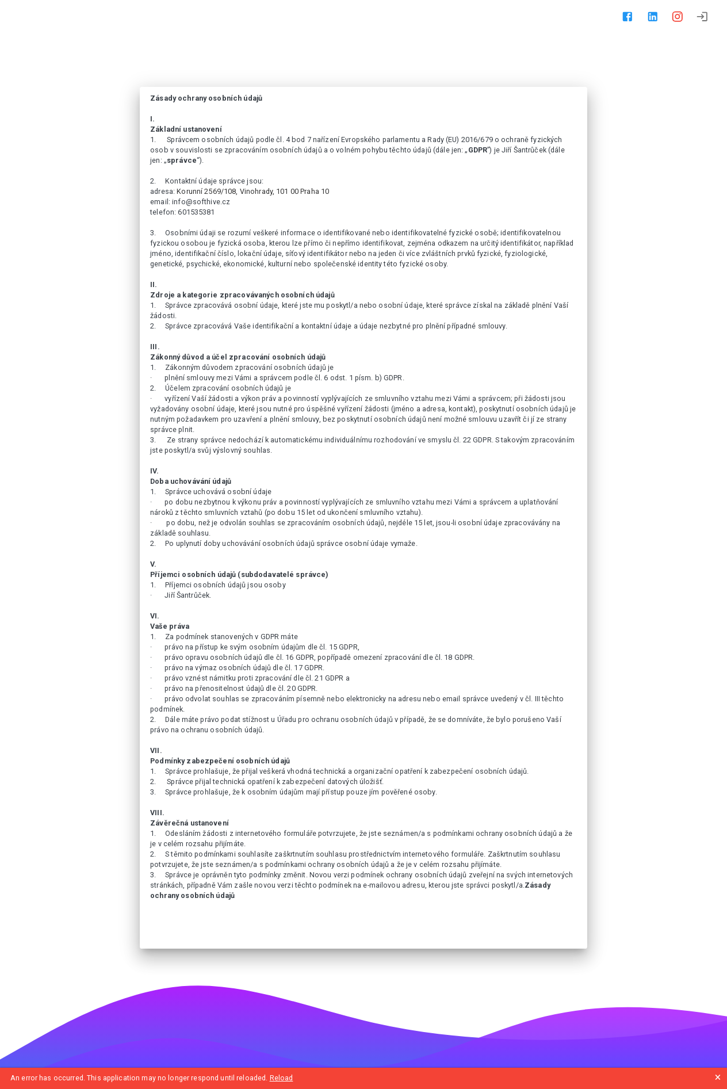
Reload (281, 1077)
